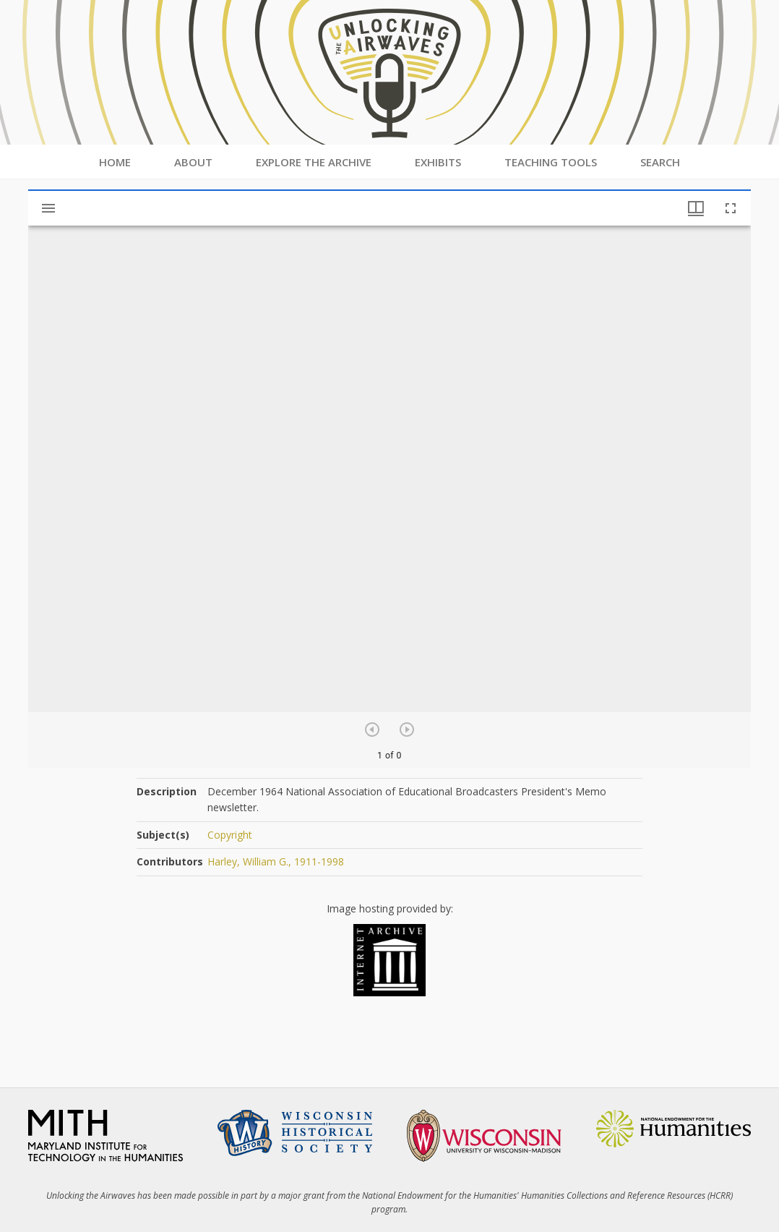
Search (660, 162)
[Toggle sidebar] (48, 208)
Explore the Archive (313, 162)
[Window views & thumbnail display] (696, 208)
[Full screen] (730, 208)
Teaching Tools (550, 162)
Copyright (229, 835)
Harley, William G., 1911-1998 (275, 861)
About (193, 162)
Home (115, 162)
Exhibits (438, 162)
